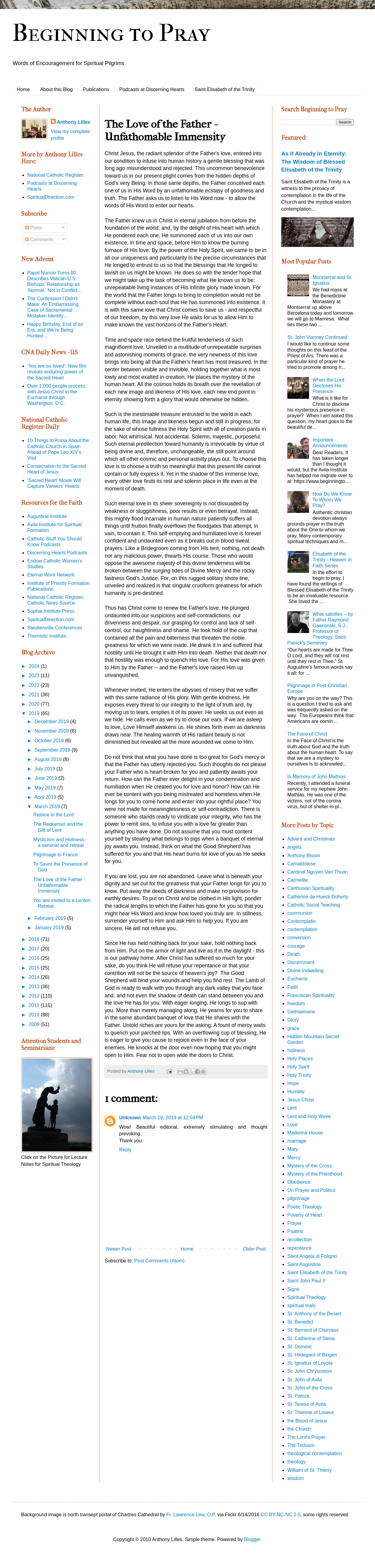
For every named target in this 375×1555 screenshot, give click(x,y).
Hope (293, 1083)
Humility (296, 1091)
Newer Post (118, 1249)
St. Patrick (298, 1396)
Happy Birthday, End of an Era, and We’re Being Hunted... (55, 330)
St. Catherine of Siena (311, 1338)
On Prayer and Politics (311, 1190)
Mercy (294, 1157)
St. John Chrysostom (309, 1371)
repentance (299, 1248)
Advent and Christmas (311, 838)
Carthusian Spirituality (310, 888)
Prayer (294, 1223)
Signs (293, 1289)
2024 (35, 666)
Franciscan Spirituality (311, 995)
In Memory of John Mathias (316, 776)
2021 (35, 694)
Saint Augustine (304, 1264)
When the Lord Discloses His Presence (328, 385)
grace (293, 1028)
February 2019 (50, 918)
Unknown (130, 1117)
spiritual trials (301, 1305)
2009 (35, 1024)
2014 (35, 977)
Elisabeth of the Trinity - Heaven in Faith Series (331, 559)
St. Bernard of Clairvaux (313, 1330)
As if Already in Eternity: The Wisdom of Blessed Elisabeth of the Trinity (314, 161)
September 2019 (53, 750)
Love (292, 1124)
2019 (35, 713)
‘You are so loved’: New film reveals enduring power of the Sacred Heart (56, 371)
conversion (299, 937)
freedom (296, 1003)
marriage (296, 1140)
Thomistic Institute (46, 635)
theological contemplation (314, 1453)
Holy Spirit (298, 1066)
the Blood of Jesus (307, 1420)
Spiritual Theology (306, 1297)
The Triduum (301, 1445)
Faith (292, 987)
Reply (125, 1149)
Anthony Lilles (73, 122)
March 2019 (47, 806)
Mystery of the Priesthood (314, 1173)
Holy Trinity (299, 1075)
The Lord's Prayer (306, 1437)
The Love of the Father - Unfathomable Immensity (59, 885)
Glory (293, 1019)
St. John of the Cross (309, 1387)
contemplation (302, 929)
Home (23, 89)
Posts (33, 227)
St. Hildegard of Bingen (312, 1354)
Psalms (295, 1231)
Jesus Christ (300, 1099)
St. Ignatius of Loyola (309, 1363)
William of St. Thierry (309, 1470)
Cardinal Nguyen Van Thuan (317, 871)
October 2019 (49, 740)
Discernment (301, 962)
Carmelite (297, 880)
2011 (35, 1005)
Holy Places (300, 1058)
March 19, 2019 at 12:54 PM (173, 1117)
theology (296, 1461)
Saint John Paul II (306, 1280)
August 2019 (48, 759)
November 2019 (52, 730)
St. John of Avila (304, 1379)
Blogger (252, 1539)
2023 (35, 675)
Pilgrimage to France (55, 854)
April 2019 (46, 797)
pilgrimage (298, 1198)
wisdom (295, 1478)
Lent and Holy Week (309, 1116)
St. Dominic (299, 1346)
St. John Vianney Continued (317, 337)
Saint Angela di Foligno (312, 1256)
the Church (299, 1429)
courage (296, 946)
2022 (35, 685)
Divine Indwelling (305, 970)
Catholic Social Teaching (313, 904)
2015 (35, 967)
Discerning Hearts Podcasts (57, 552)
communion (299, 913)
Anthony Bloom (303, 855)
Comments (39, 239)
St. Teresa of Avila (306, 1404)
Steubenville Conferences (54, 627)
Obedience (299, 1182)
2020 (35, 704)
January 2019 (49, 927)
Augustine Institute (47, 516)
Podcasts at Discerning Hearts (151, 89)
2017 (35, 948)
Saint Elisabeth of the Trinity (225, 89)
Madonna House (305, 1132)
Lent (292, 1107)
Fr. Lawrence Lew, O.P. (191, 1514)
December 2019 (52, 721)
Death (293, 954)
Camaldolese (301, 863)
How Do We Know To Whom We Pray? (332, 499)
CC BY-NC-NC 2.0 (280, 1514)
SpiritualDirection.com (50, 197)
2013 (35, 986)
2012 (35, 996)
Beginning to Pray (111, 33)
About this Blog (56, 89)
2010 (35, 1014)
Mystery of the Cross (309, 1165)
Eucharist (297, 978)
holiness (296, 1050)
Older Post (254, 1249)
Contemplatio (301, 921)
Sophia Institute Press (50, 611)
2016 (35, 958)
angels (294, 847)
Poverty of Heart (304, 1215)
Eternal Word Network (50, 574)
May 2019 (45, 787)
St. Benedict (300, 1321)
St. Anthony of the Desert (314, 1313)
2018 (35, 939)
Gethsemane (301, 1011)
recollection (299, 1239)
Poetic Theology (304, 1206)
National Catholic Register (55, 175)
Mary (292, 1149)
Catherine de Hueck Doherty (317, 896)
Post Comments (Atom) (159, 1260)
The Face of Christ (307, 733)
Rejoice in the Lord (53, 814)
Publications (96, 89)
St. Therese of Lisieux (310, 1412)
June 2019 (46, 778)
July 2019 (45, 768)
